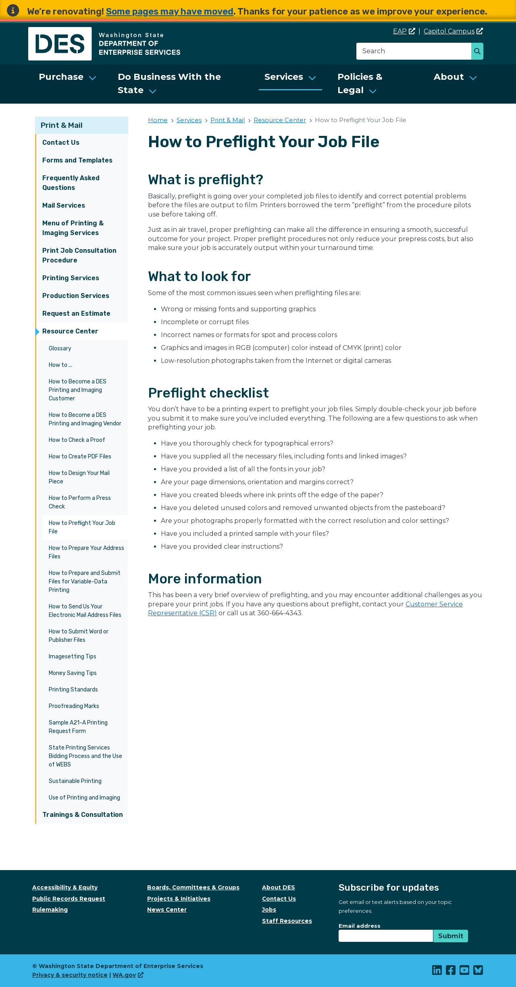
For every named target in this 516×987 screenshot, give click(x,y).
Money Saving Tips (73, 673)
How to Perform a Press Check (80, 502)
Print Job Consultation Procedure (79, 255)
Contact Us (60, 142)
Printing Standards (73, 689)
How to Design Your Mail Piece (79, 477)
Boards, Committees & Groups (193, 887)
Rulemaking (50, 909)
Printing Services (70, 278)
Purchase (61, 76)
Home (158, 120)
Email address (360, 925)
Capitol (453, 31)
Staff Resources (287, 921)
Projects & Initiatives (178, 898)
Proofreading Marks (74, 706)
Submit (450, 936)
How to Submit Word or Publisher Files (78, 635)
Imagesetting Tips (72, 656)
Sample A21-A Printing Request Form (78, 727)
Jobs (269, 909)
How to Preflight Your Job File (82, 527)
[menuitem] (67, 84)
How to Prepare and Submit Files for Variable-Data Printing (85, 581)
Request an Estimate (76, 313)
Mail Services (63, 205)
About (449, 76)
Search (479, 52)
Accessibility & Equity (65, 887)
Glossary (60, 348)
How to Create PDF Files (80, 456)
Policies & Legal (360, 83)
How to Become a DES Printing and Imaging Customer (77, 390)
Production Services (75, 296)
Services (283, 76)
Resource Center (70, 331)
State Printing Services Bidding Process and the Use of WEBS (85, 756)
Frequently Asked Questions (71, 183)
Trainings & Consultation (82, 814)
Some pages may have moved (169, 11)
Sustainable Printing (75, 781)
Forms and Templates (77, 160)
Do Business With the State (169, 83)
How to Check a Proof (77, 440)
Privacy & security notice (70, 975)
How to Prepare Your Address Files (86, 552)
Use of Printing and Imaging (84, 797)
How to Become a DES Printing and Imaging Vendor (85, 419)
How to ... (60, 365)
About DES (278, 887)
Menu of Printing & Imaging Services (73, 228)
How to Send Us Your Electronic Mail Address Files (85, 610)
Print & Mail (62, 125)
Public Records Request (68, 898)
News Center (167, 909)
